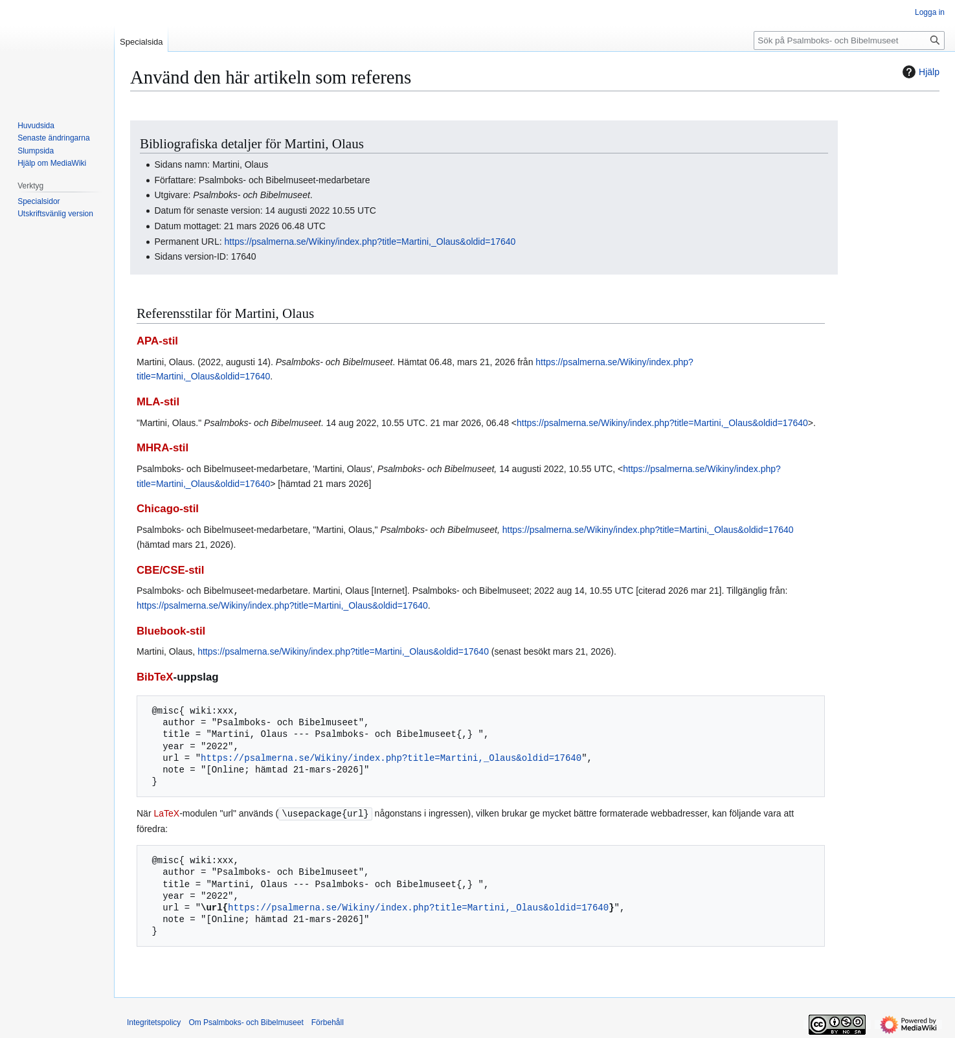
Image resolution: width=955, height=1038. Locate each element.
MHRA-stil (162, 448)
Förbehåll (327, 1021)
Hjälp (919, 71)
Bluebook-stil (171, 631)
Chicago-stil (168, 508)
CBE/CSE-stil (170, 570)
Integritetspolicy (154, 1021)
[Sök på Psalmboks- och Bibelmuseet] (849, 40)
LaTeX (166, 813)
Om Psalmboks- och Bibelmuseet (245, 1021)
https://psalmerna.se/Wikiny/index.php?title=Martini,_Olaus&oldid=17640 (370, 241)
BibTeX (155, 677)
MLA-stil (158, 402)
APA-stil (157, 341)
